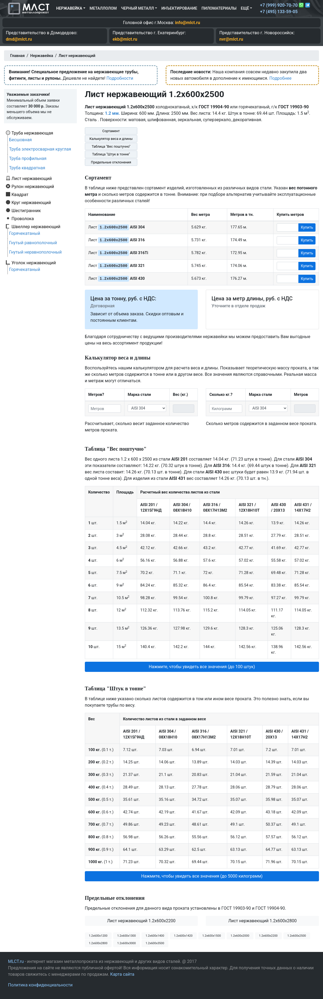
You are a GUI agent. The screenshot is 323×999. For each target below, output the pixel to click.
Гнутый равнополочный (33, 242)
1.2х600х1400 (155, 935)
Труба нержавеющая (32, 133)
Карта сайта (122, 974)
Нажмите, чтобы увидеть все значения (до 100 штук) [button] (202, 666)
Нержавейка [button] (69, 8)
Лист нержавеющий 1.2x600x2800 (262, 920)
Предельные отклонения (111, 162)
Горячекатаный (24, 233)
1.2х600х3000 (126, 943)
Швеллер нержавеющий (36, 226)
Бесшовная (20, 139)
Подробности (120, 78)
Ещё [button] (245, 8)
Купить (307, 227)
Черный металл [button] (137, 8)
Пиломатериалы (219, 8)
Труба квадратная (27, 167)
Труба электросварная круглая (40, 149)
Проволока (23, 218)
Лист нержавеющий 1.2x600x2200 (141, 920)
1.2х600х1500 (211, 935)
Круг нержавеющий (31, 202)
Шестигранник (26, 210)
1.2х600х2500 (296, 935)
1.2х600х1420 (183, 935)
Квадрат (20, 194)
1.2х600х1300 (126, 935)
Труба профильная (28, 158)
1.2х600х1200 (98, 935)
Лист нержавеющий (32, 178)
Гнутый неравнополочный (35, 252)
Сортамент (111, 131)
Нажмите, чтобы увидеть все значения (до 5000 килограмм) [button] (202, 876)
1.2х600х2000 (240, 935)
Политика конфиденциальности (40, 984)
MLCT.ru (16, 961)
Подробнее (280, 78)
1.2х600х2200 (268, 935)
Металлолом (103, 8)
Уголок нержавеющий (34, 262)
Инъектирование (179, 8)
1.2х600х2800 (98, 943)
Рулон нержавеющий (33, 186)
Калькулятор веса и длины (111, 139)
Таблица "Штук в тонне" (111, 154)
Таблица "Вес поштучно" (111, 146)
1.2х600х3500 (155, 943)
